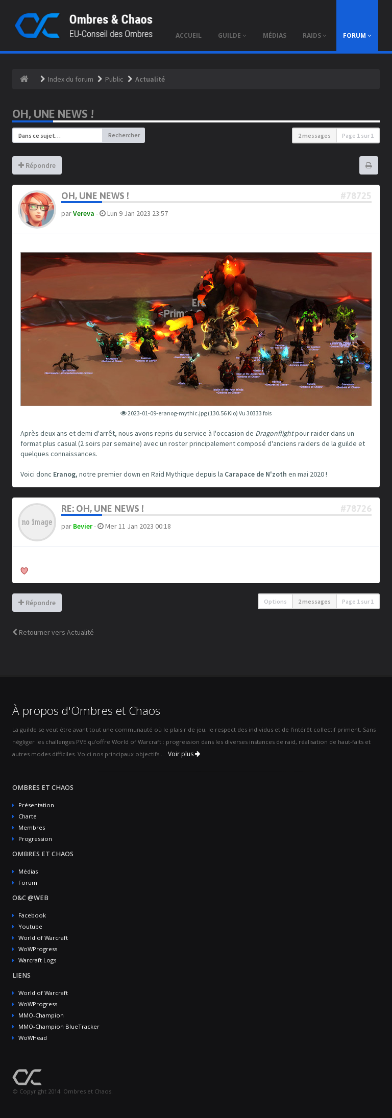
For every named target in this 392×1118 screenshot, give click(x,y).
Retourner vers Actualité (53, 632)
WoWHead (32, 1037)
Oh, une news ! (53, 113)
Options (275, 601)
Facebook (32, 915)
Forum (27, 882)
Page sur (358, 135)
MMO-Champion (41, 1015)
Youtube (30, 926)
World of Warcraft (43, 937)
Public (114, 79)
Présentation (36, 805)
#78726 (356, 508)
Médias (28, 871)
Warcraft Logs (37, 960)
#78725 (356, 195)
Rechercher (124, 135)
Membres (31, 827)
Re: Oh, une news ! (102, 508)
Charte (27, 816)
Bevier (82, 526)
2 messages (314, 135)
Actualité (150, 79)
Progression (35, 838)
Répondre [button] (37, 165)
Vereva (83, 213)
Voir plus (184, 754)
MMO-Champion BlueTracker (59, 1026)
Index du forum (70, 79)
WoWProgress (37, 949)
